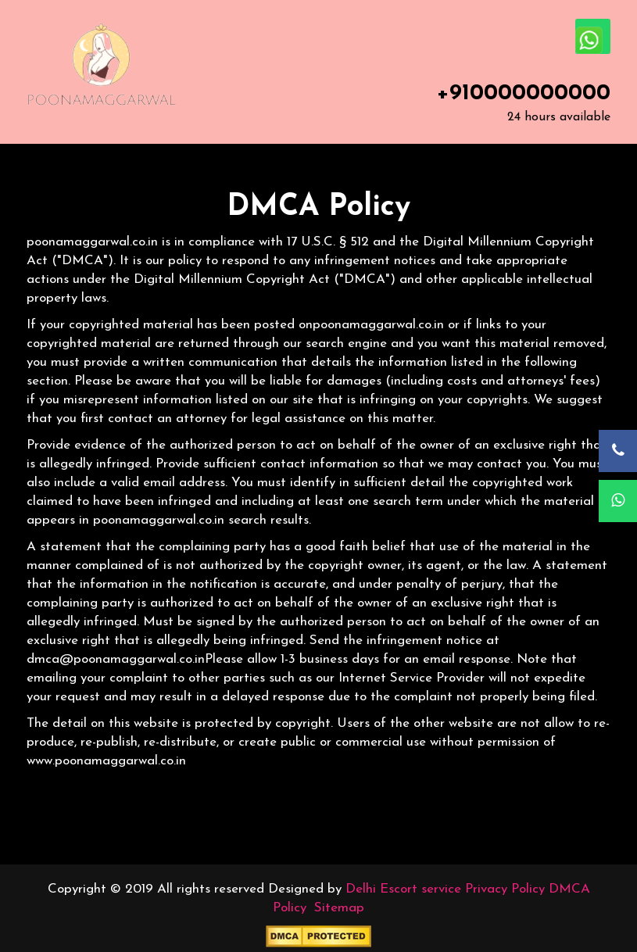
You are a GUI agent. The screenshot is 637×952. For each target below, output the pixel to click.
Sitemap (339, 907)
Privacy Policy (505, 889)
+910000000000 (523, 93)
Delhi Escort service (403, 889)
